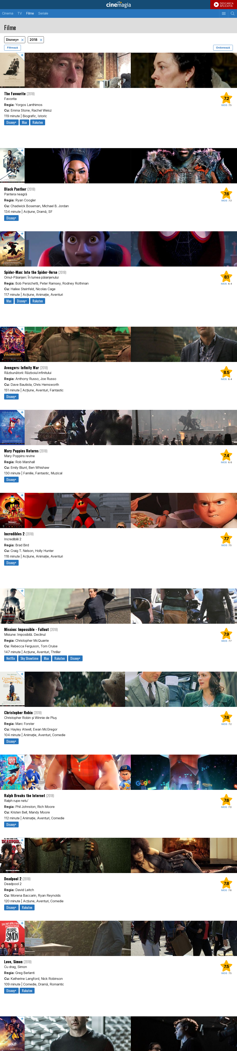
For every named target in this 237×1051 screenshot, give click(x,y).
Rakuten (37, 122)
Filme (30, 13)
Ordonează (223, 47)
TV (19, 13)
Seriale (43, 13)
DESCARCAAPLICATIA (226, 4)
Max (24, 122)
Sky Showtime (29, 658)
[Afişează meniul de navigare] (223, 13)
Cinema (7, 13)
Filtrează (12, 47)
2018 (34, 40)
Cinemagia (118, 4)
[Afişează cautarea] (232, 13)
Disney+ (13, 40)
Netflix (10, 658)
